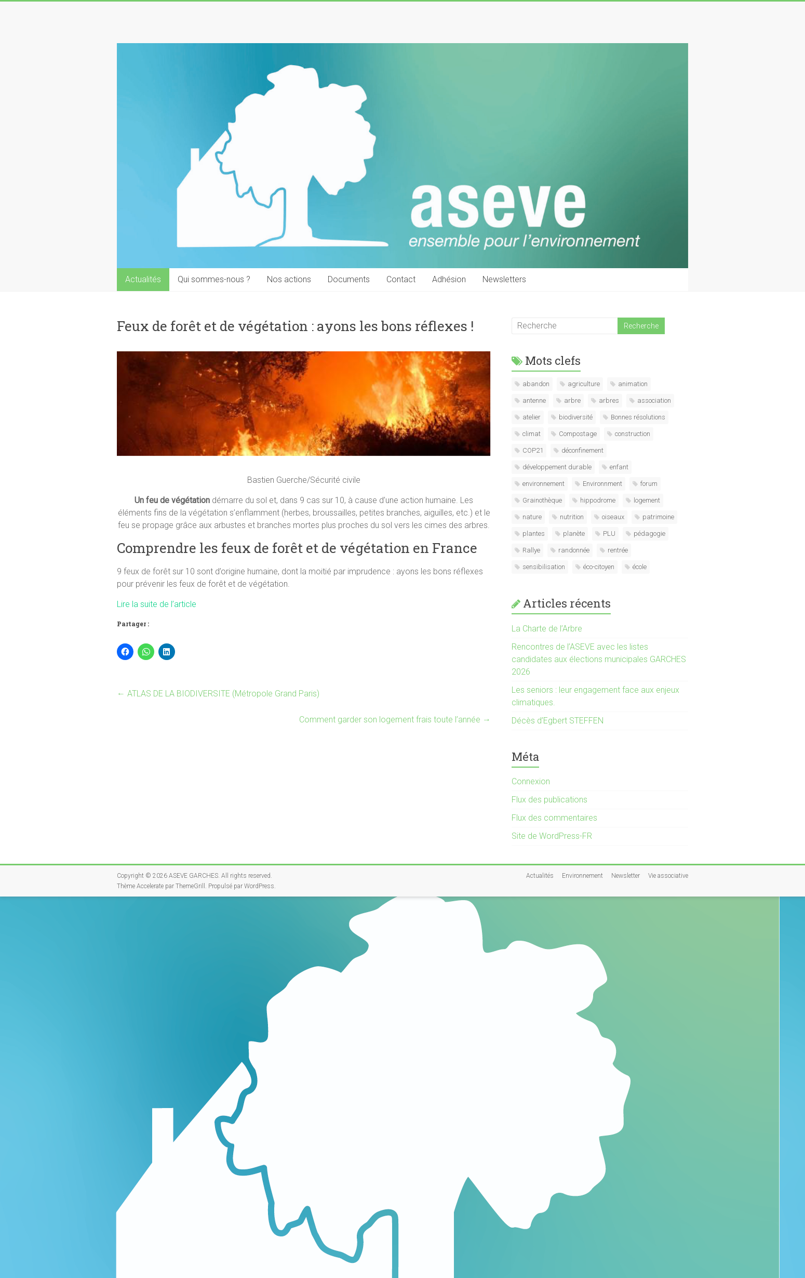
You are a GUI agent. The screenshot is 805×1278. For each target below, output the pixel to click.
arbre (572, 400)
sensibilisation (543, 567)
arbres (609, 400)
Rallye (531, 550)
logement (647, 500)
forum (649, 484)
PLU (609, 533)
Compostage (578, 434)
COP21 (532, 450)
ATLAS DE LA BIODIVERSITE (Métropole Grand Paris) (218, 694)
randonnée (573, 550)
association (654, 400)
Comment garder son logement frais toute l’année (395, 719)
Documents (349, 279)
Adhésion (449, 279)
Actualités (143, 279)
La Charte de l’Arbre (547, 629)
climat (531, 434)
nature (532, 517)
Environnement (582, 875)
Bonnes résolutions (638, 417)
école (640, 567)
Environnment (602, 484)
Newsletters (504, 279)
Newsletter (625, 875)
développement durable (557, 467)
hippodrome (597, 500)
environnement (543, 484)
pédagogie (649, 533)
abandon (535, 384)
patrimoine (658, 517)
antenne (534, 400)
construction (632, 434)
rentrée (618, 550)
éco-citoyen (598, 567)
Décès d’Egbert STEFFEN (557, 721)
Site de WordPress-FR (552, 836)
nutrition (572, 517)
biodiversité (576, 417)
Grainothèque (542, 500)
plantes (533, 533)
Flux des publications (549, 800)
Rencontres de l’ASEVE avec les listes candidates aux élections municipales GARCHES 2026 (599, 659)
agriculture (584, 384)
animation (633, 384)
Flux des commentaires (554, 818)
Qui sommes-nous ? (214, 279)
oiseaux (613, 517)
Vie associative (668, 875)
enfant (619, 467)
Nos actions (289, 279)
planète (574, 533)
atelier (531, 417)
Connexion (531, 781)
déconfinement (582, 450)
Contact (400, 279)
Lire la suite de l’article (156, 604)
